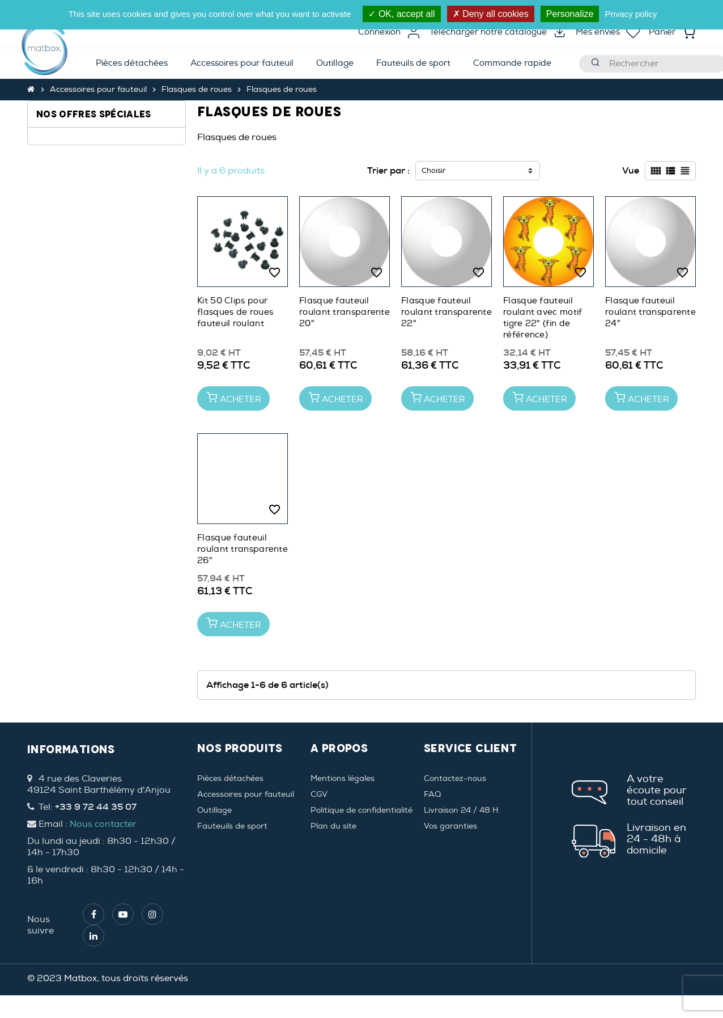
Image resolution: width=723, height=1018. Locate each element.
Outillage (214, 810)
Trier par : (388, 170)
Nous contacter (103, 824)
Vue (630, 170)
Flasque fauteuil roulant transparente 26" (242, 549)
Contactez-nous (455, 778)
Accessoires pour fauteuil (245, 794)
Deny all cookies (491, 14)
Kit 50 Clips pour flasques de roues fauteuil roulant (235, 312)
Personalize (570, 14)
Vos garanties (450, 826)
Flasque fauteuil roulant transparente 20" (344, 312)
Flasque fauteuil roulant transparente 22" (446, 312)
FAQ (432, 794)
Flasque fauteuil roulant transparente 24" (650, 312)
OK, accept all (401, 14)
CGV (319, 794)
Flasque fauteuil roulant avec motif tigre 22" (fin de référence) (542, 317)
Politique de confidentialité (361, 810)
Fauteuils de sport (232, 826)
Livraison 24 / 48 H (461, 810)
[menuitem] (131, 63)
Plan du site (333, 826)
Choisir (434, 170)
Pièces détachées (230, 778)
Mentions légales (343, 778)
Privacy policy (631, 14)
